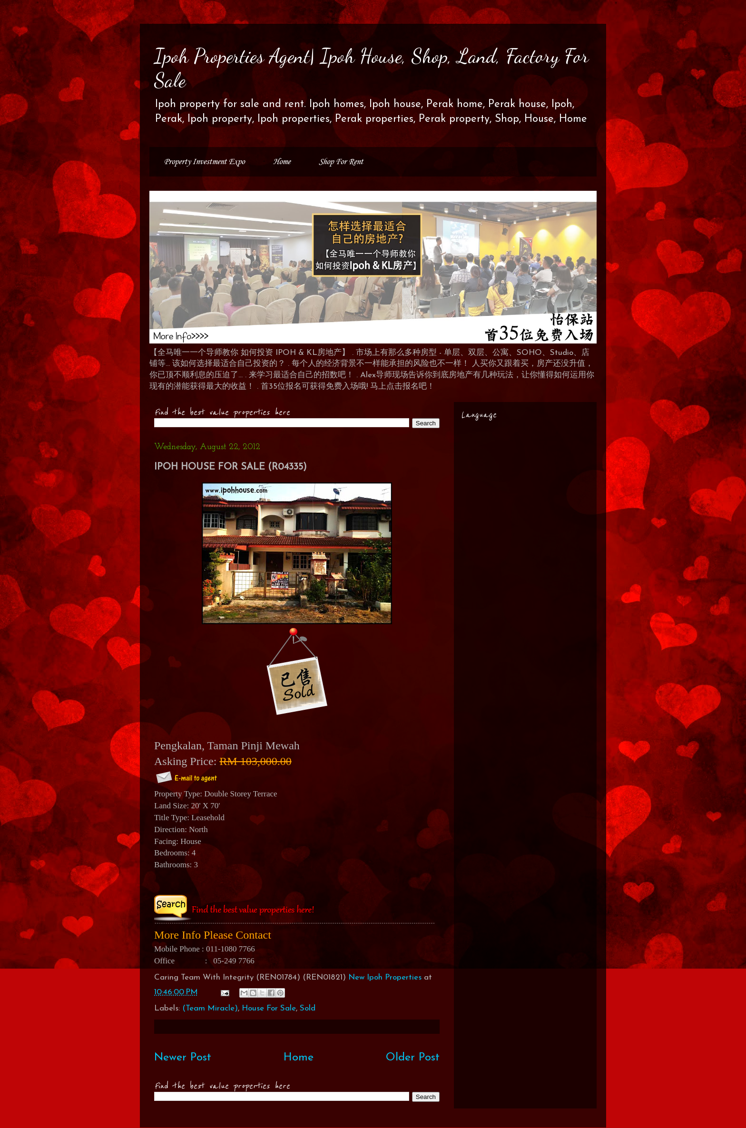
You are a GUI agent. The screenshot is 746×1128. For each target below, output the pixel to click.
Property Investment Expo (204, 162)
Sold (307, 1008)
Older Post (413, 1057)
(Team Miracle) (210, 1008)
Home (281, 162)
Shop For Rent (341, 162)
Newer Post (182, 1057)
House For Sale (269, 1008)
